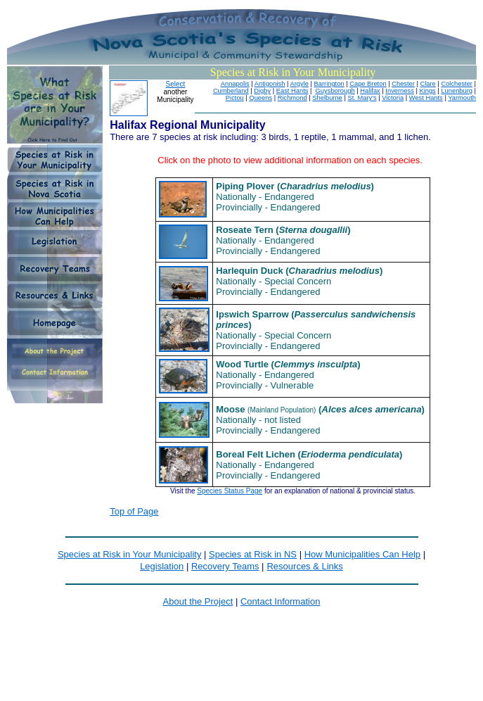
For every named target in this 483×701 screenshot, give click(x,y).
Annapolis (235, 83)
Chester (403, 83)
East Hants (292, 90)
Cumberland (231, 90)
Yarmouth (462, 97)
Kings (427, 90)
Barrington (329, 83)
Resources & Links (304, 566)
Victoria (393, 97)
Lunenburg (456, 90)
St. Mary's (361, 97)
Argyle (299, 83)
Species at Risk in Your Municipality (130, 554)
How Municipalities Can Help (362, 554)
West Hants (426, 97)
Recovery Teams (225, 566)
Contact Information (280, 601)
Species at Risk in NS (253, 554)
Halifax (370, 90)
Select (176, 84)
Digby (262, 90)
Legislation (161, 566)
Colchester (456, 83)
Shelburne (327, 97)
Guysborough (335, 90)
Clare (427, 83)
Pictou (235, 97)
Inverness (399, 90)
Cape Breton (367, 83)
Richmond (292, 97)
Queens (260, 97)
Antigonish (270, 83)
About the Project (198, 601)
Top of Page (134, 511)
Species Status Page (229, 491)
